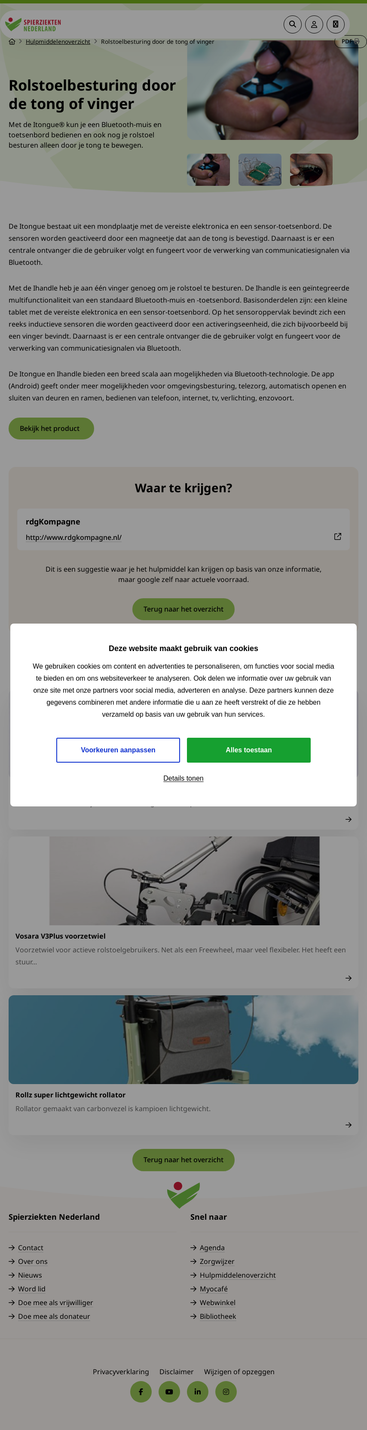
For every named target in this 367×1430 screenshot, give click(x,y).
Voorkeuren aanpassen (118, 750)
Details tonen (183, 778)
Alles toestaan (249, 750)
